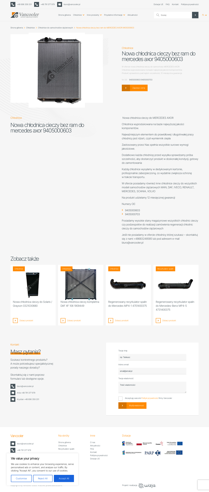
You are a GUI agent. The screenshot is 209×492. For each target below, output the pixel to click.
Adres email (123, 364)
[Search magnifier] (195, 15)
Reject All (43, 478)
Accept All (64, 478)
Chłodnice (77, 15)
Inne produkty (93, 15)
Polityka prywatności (190, 4)
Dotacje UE (158, 4)
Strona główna (64, 15)
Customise (21, 478)
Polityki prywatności (149, 398)
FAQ (167, 4)
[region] (42, 469)
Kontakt (175, 4)
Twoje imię (122, 350)
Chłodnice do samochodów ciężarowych (55, 27)
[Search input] (179, 15)
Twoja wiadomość (126, 378)
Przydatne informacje (113, 15)
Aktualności (132, 15)
